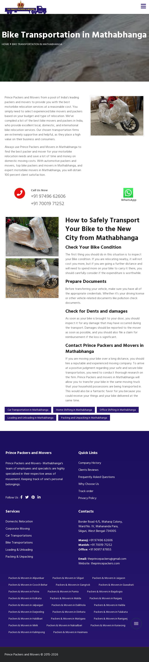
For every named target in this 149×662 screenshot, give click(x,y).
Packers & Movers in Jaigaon (108, 578)
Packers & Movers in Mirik (23, 625)
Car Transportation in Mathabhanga (28, 410)
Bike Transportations (19, 542)
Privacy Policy (87, 498)
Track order (85, 491)
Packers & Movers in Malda (65, 598)
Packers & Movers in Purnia (63, 591)
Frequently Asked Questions (96, 476)
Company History (89, 462)
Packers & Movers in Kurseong (108, 625)
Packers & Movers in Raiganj (106, 598)
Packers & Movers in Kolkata (25, 598)
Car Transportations (19, 535)
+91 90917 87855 (100, 549)
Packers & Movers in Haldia (109, 605)
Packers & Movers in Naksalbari (64, 625)
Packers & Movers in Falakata (111, 612)
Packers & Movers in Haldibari (25, 618)
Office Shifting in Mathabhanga (118, 410)
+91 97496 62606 (48, 196)
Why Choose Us (88, 483)
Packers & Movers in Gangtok (73, 585)
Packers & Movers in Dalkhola (69, 605)
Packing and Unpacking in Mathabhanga (84, 417)
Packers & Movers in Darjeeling (26, 612)
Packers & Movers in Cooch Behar (28, 585)
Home (5, 44)
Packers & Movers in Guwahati (116, 585)
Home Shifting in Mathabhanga (74, 410)
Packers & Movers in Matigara (68, 618)
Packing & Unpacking (19, 556)
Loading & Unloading (19, 549)
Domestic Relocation (19, 521)
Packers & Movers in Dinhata (69, 612)
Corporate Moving (18, 528)
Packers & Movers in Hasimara (70, 632)
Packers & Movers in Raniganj (110, 618)
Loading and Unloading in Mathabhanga (30, 417)
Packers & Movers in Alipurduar (26, 578)
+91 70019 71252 (47, 204)
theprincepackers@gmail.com (106, 558)
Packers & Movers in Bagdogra (104, 591)
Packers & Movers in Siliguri (68, 578)
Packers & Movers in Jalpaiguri (26, 605)
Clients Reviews (88, 469)
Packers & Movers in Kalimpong (27, 632)
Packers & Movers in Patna (24, 591)
